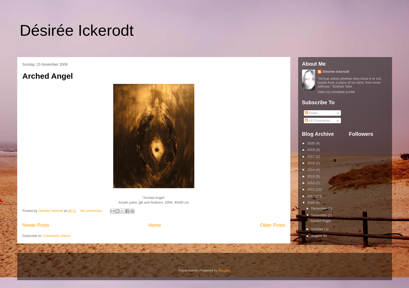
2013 (311, 176)
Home (154, 225)
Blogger (224, 270)
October (317, 229)
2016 (311, 163)
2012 (311, 183)
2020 (311, 143)
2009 (311, 203)
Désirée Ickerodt (77, 30)
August (317, 236)
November (319, 215)
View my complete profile (336, 92)
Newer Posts (35, 225)
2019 (311, 150)
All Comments (317, 120)
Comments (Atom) (56, 236)
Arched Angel (47, 76)
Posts (311, 113)
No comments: (92, 211)
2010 (311, 196)
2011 (311, 189)
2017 (311, 156)
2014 (311, 169)
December (319, 208)
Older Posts (272, 225)
